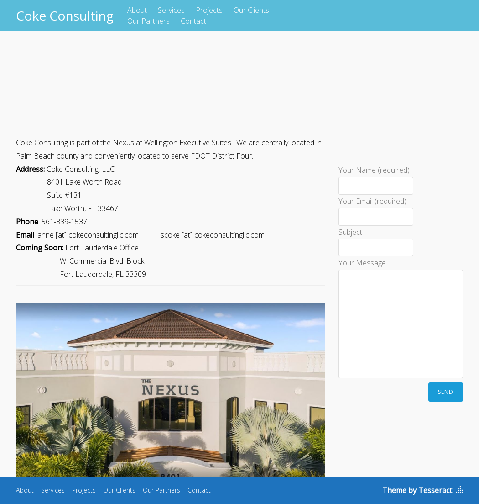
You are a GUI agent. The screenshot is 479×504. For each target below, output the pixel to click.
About (137, 10)
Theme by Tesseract (417, 490)
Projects (209, 10)
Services (171, 10)
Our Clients (251, 10)
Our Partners (148, 21)
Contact (193, 21)
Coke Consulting (65, 15)
